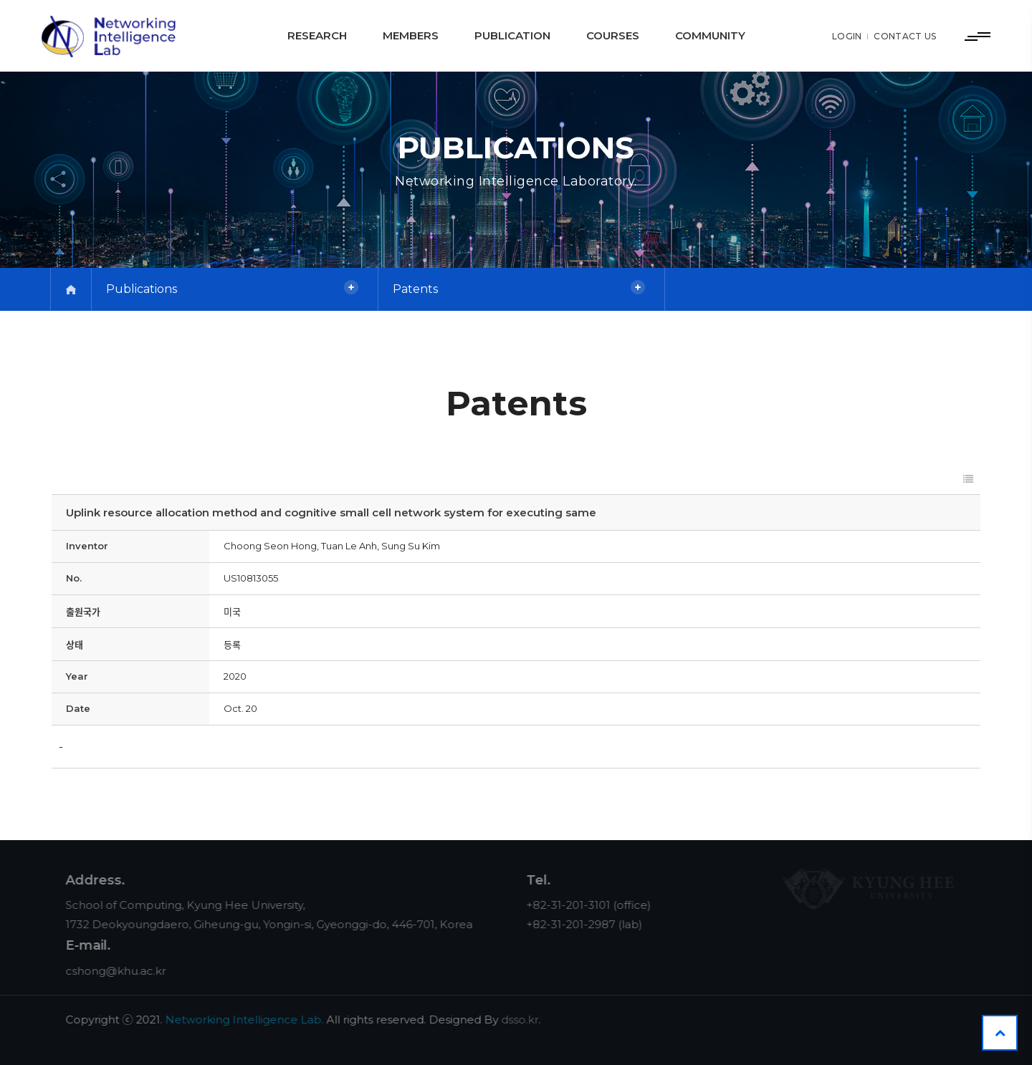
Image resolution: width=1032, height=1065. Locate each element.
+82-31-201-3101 (579, 905)
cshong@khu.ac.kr (127, 971)
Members (411, 35)
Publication (512, 35)
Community (710, 35)
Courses (612, 35)
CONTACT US (904, 36)
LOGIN (846, 36)
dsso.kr (531, 1019)
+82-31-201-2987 (582, 924)
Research (317, 35)
